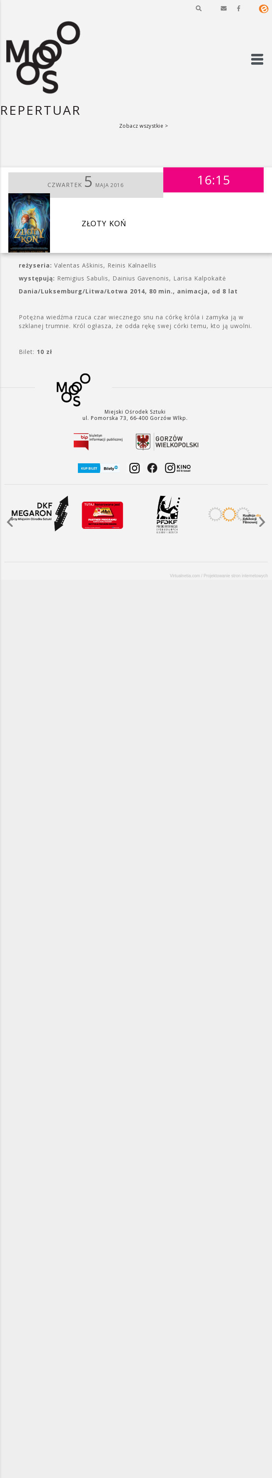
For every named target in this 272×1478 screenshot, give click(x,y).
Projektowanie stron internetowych (236, 576)
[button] (198, 8)
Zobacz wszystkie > (143, 125)
